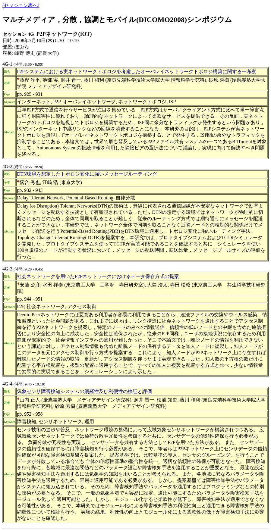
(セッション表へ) (20, 5)
